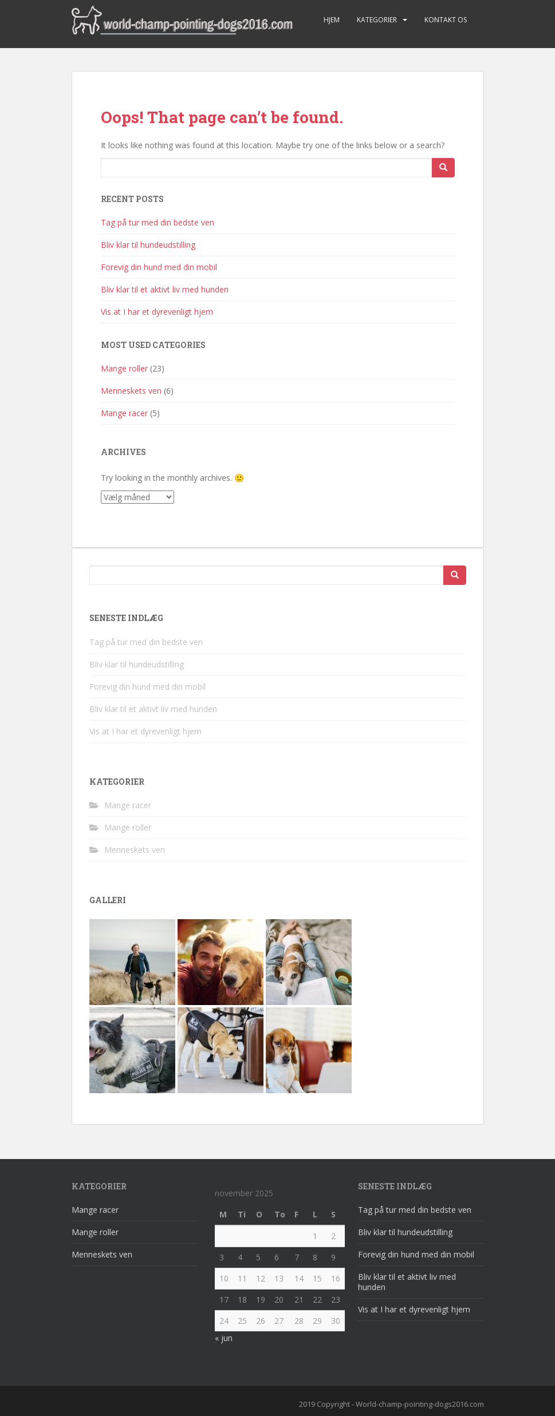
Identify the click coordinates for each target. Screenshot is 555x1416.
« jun (224, 1337)
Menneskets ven (131, 390)
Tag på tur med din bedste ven (157, 222)
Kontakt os (445, 20)
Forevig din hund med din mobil (159, 267)
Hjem (332, 20)
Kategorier (377, 20)
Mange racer (124, 413)
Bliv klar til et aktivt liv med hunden (165, 289)
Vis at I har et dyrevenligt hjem (157, 311)
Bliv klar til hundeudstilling (148, 244)
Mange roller (124, 368)
